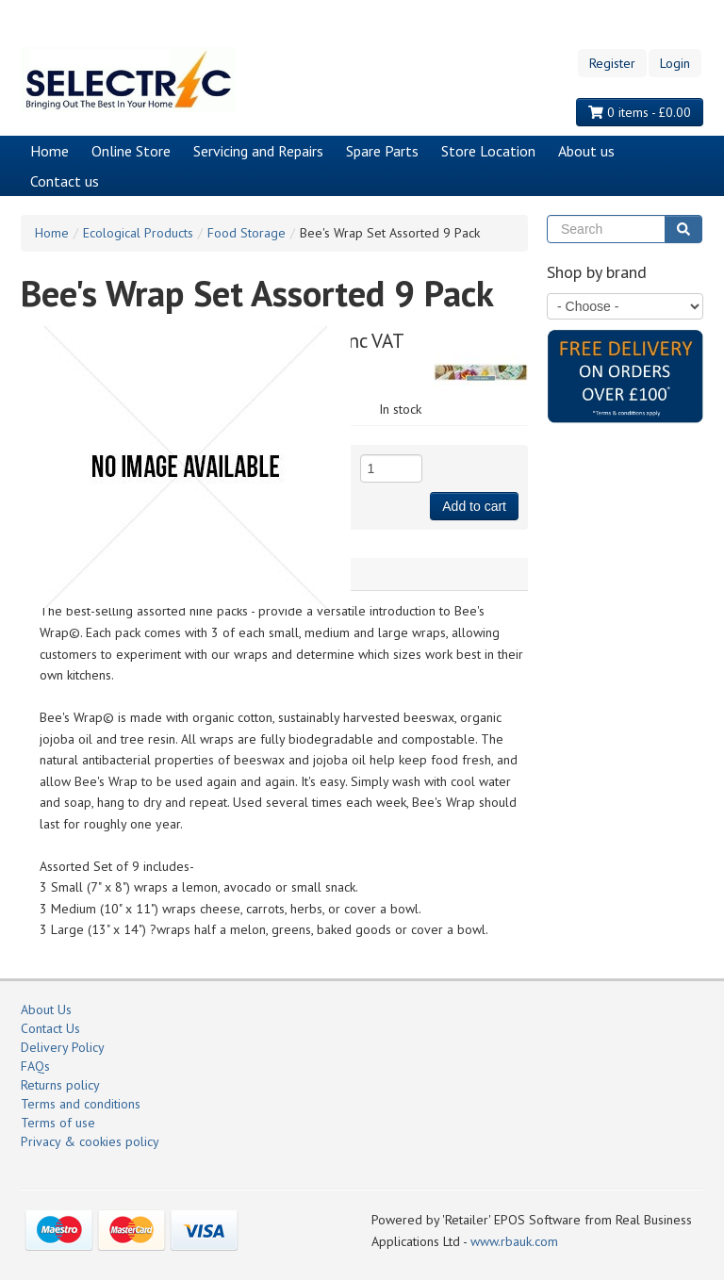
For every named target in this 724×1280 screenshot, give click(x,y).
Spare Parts (382, 150)
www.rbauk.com (514, 1241)
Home (49, 150)
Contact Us (50, 1028)
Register (612, 63)
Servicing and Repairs (258, 150)
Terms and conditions (80, 1103)
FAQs (35, 1066)
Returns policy (60, 1084)
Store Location (488, 150)
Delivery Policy (63, 1047)
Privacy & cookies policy (90, 1141)
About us (586, 150)
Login (675, 63)
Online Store (131, 150)
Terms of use (58, 1122)
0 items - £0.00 (639, 112)
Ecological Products (138, 232)
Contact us (64, 181)
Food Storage (246, 232)
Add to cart (474, 506)
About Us (46, 1009)
